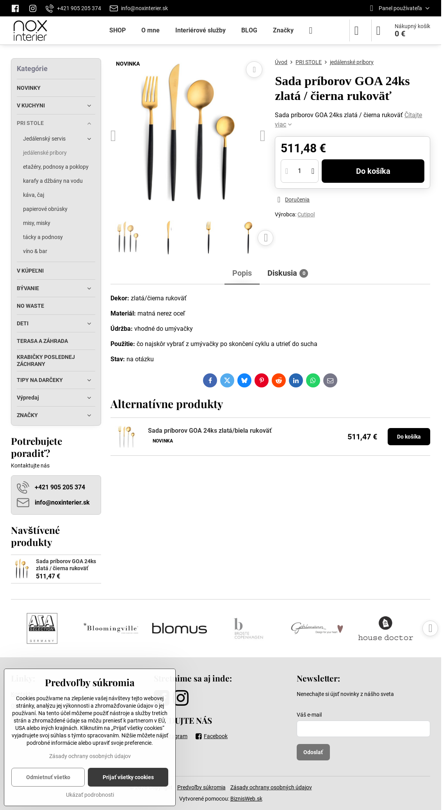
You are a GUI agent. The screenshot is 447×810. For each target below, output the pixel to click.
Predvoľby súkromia (201, 787)
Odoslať (313, 752)
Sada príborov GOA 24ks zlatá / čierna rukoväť (66, 564)
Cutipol (306, 214)
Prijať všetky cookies (128, 777)
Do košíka (373, 171)
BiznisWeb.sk (246, 799)
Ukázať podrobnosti (90, 795)
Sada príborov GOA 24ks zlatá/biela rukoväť (210, 430)
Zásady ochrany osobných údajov (271, 787)
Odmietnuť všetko (48, 777)
